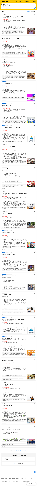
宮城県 (6, 478)
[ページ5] (23, 450)
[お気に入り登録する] (34, 14)
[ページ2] (16, 450)
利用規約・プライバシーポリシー (17, 481)
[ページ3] (18, 450)
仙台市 (10, 478)
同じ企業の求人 (4, 188)
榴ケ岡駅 (17, 478)
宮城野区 (13, 478)
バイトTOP (2, 478)
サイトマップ (10, 481)
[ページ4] (20, 450)
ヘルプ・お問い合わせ (4, 481)
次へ (26, 450)
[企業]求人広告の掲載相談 (26, 481)
